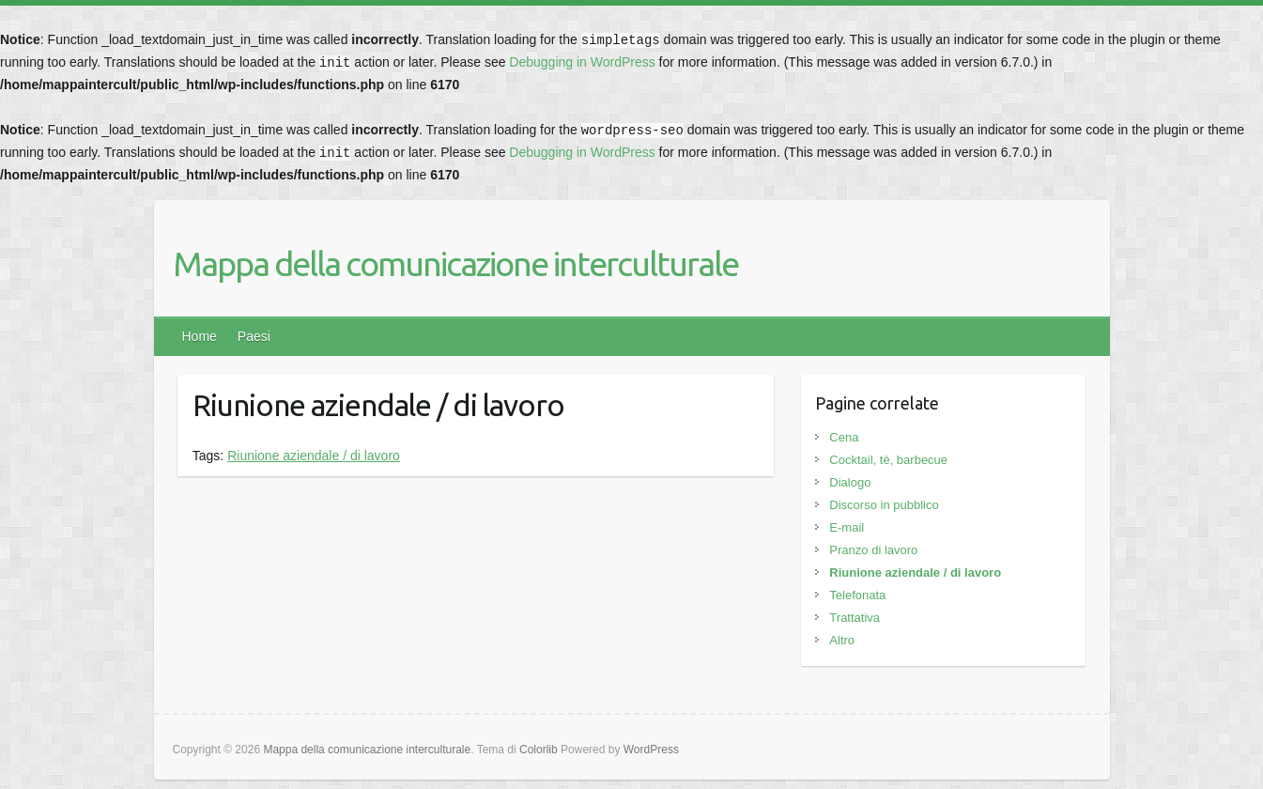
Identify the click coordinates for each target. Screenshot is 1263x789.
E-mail (846, 527)
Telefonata (857, 595)
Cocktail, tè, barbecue (888, 460)
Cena (843, 437)
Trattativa (854, 618)
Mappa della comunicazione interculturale (455, 263)
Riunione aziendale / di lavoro (313, 455)
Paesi (254, 336)
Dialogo (849, 482)
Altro (842, 640)
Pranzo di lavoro (873, 550)
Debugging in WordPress (582, 62)
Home (199, 336)
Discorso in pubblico (883, 505)
